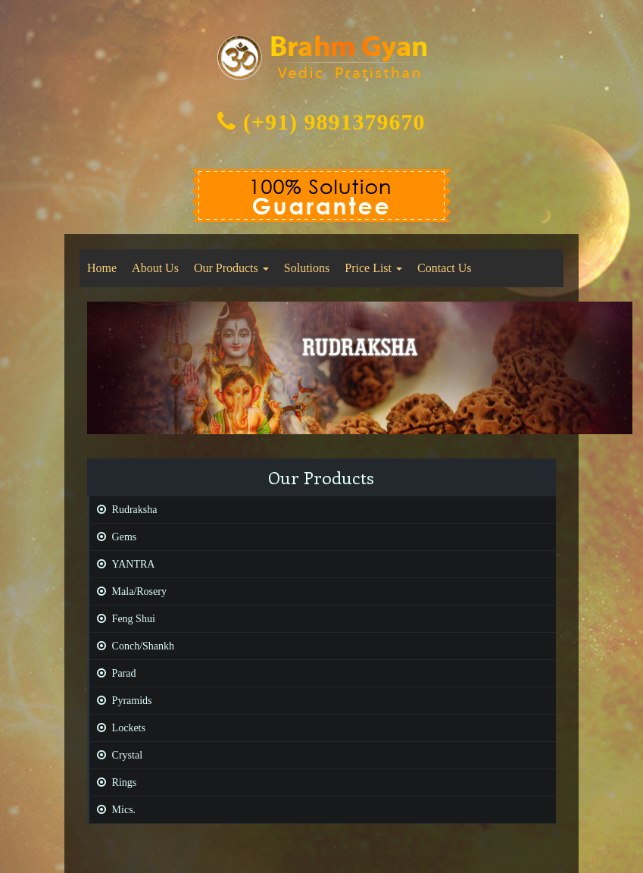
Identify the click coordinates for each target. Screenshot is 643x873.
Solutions (306, 267)
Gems (113, 537)
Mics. (112, 809)
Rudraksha (123, 509)
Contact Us (444, 267)
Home (102, 267)
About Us (155, 267)
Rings (113, 782)
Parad (112, 673)
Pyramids (120, 700)
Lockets (117, 728)
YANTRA (122, 564)
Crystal (115, 755)
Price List (373, 267)
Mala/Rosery (128, 591)
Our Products (231, 267)
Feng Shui (122, 618)
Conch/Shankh (131, 646)
